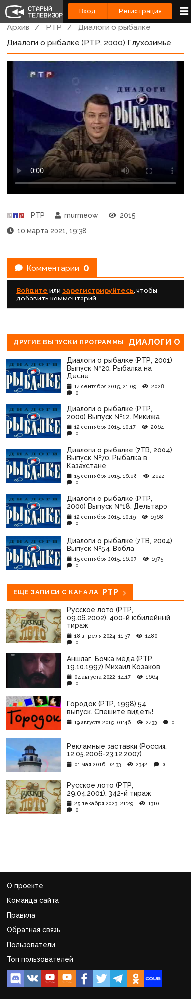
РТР (54, 27)
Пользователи (31, 945)
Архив (18, 27)
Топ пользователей (40, 959)
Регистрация (140, 11)
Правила (21, 915)
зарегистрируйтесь (98, 290)
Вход (87, 11)
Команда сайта (33, 900)
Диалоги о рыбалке (114, 27)
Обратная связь (33, 930)
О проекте (25, 886)
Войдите (32, 290)
